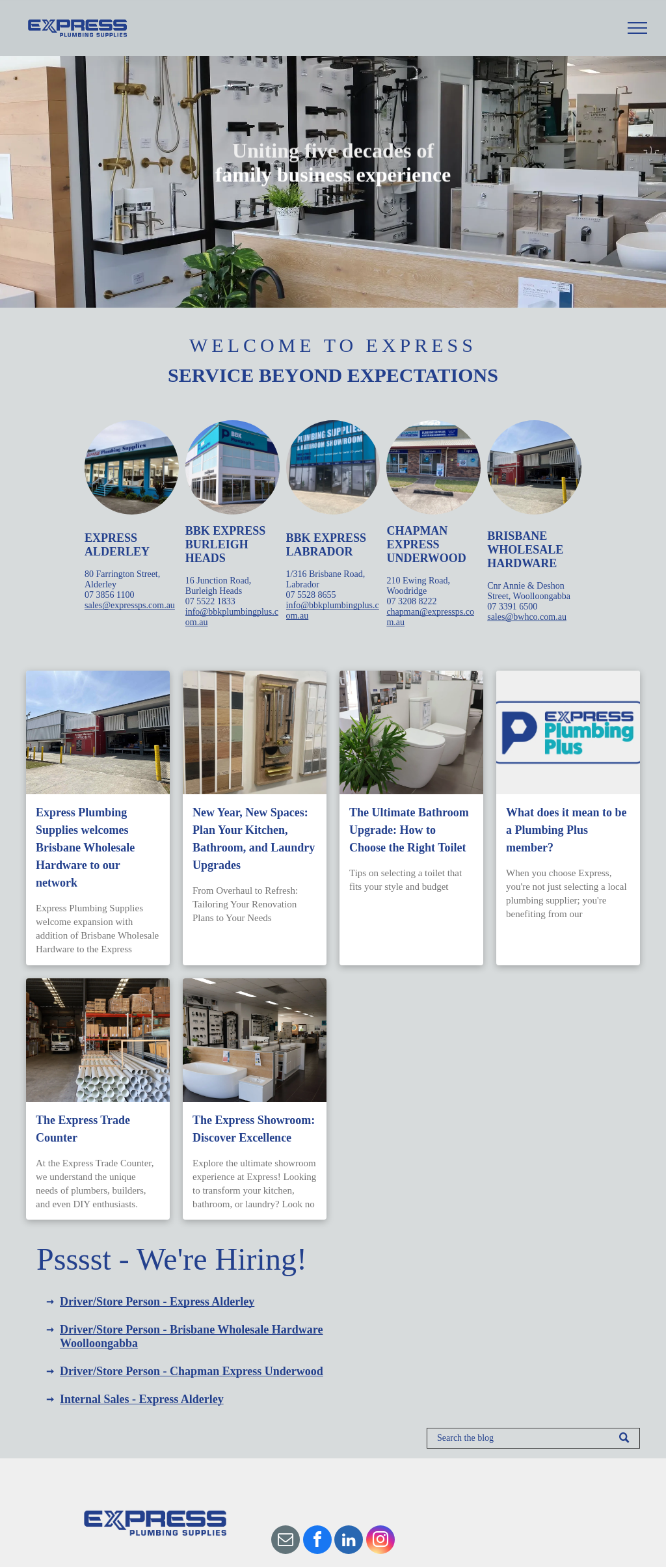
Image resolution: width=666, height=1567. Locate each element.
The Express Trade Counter (83, 1129)
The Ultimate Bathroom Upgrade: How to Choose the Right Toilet (409, 830)
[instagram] (380, 1541)
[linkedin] (348, 1541)
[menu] (637, 28)
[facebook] (317, 1541)
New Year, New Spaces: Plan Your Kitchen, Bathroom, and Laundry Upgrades (254, 839)
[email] (285, 1541)
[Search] (533, 1438)
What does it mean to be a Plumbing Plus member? (566, 830)
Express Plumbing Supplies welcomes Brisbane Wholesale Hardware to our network (85, 847)
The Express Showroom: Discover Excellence (254, 1129)
